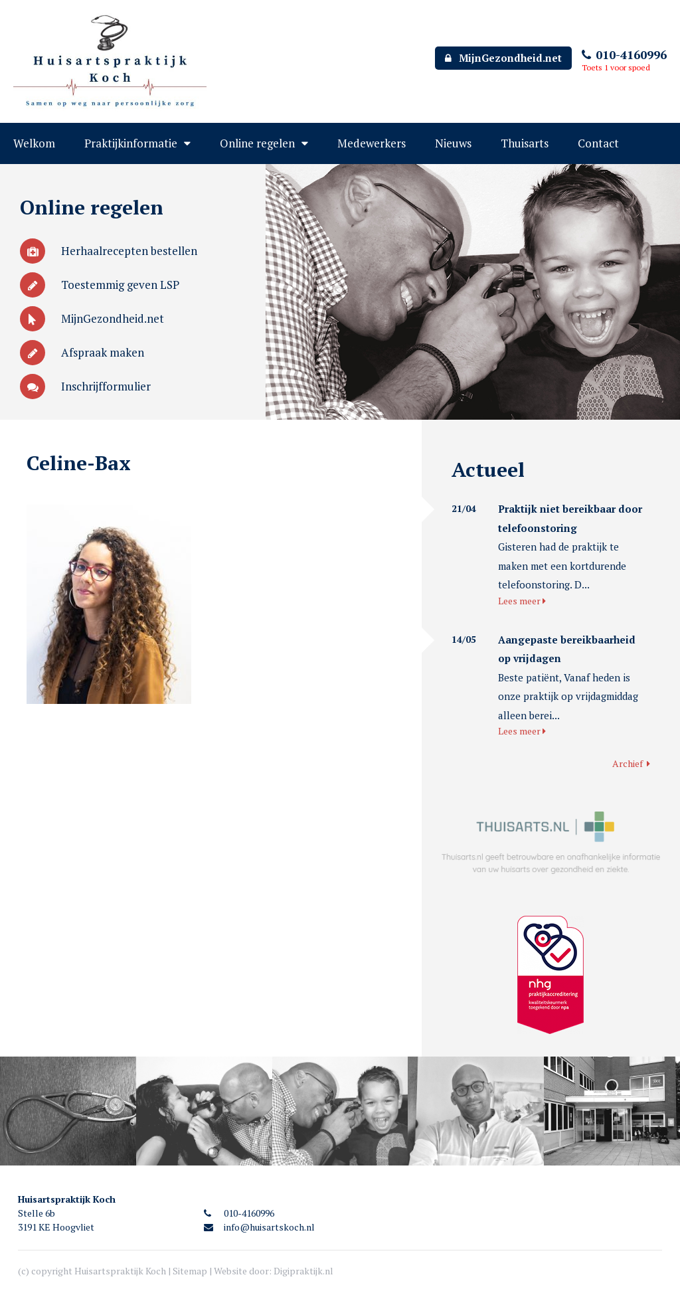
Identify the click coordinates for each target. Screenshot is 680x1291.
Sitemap (190, 1270)
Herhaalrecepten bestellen (108, 250)
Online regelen (257, 143)
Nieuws (453, 143)
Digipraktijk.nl (303, 1270)
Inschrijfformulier (85, 386)
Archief (631, 763)
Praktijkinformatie (130, 143)
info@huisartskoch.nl (259, 1227)
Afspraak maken (82, 352)
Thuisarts (525, 143)
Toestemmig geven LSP (99, 284)
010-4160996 (624, 54)
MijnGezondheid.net (503, 57)
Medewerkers (371, 143)
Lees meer (522, 600)
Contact (598, 143)
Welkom (34, 143)
